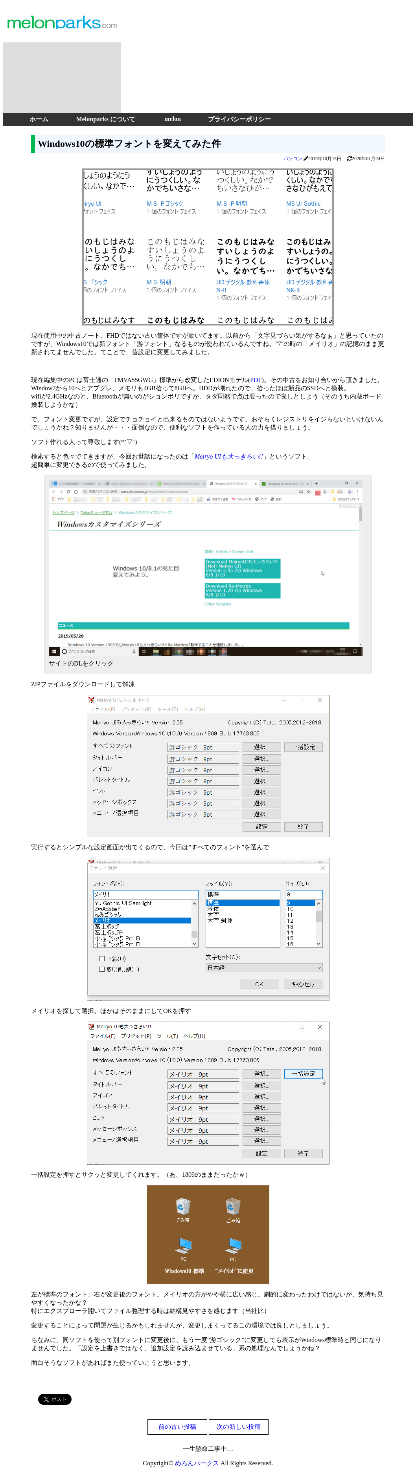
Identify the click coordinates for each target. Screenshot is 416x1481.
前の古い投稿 (177, 1426)
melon (172, 118)
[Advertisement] (268, 58)
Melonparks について (106, 119)
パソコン (292, 158)
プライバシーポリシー (239, 119)
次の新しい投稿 (239, 1426)
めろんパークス (197, 1463)
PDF (255, 380)
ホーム (38, 119)
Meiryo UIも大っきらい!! (229, 456)
